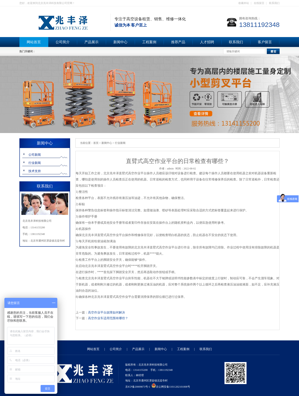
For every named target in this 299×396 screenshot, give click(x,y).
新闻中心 (120, 42)
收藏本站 (243, 3)
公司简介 (63, 42)
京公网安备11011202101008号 (170, 386)
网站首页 (34, 42)
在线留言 (259, 3)
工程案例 (149, 42)
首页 (96, 143)
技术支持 (34, 171)
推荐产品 (178, 42)
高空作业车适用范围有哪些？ (108, 318)
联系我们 (274, 3)
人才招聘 (207, 42)
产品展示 (91, 42)
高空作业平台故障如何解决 (106, 312)
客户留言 (265, 42)
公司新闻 (34, 154)
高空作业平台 (137, 173)
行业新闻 (34, 163)
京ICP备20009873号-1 (137, 386)
